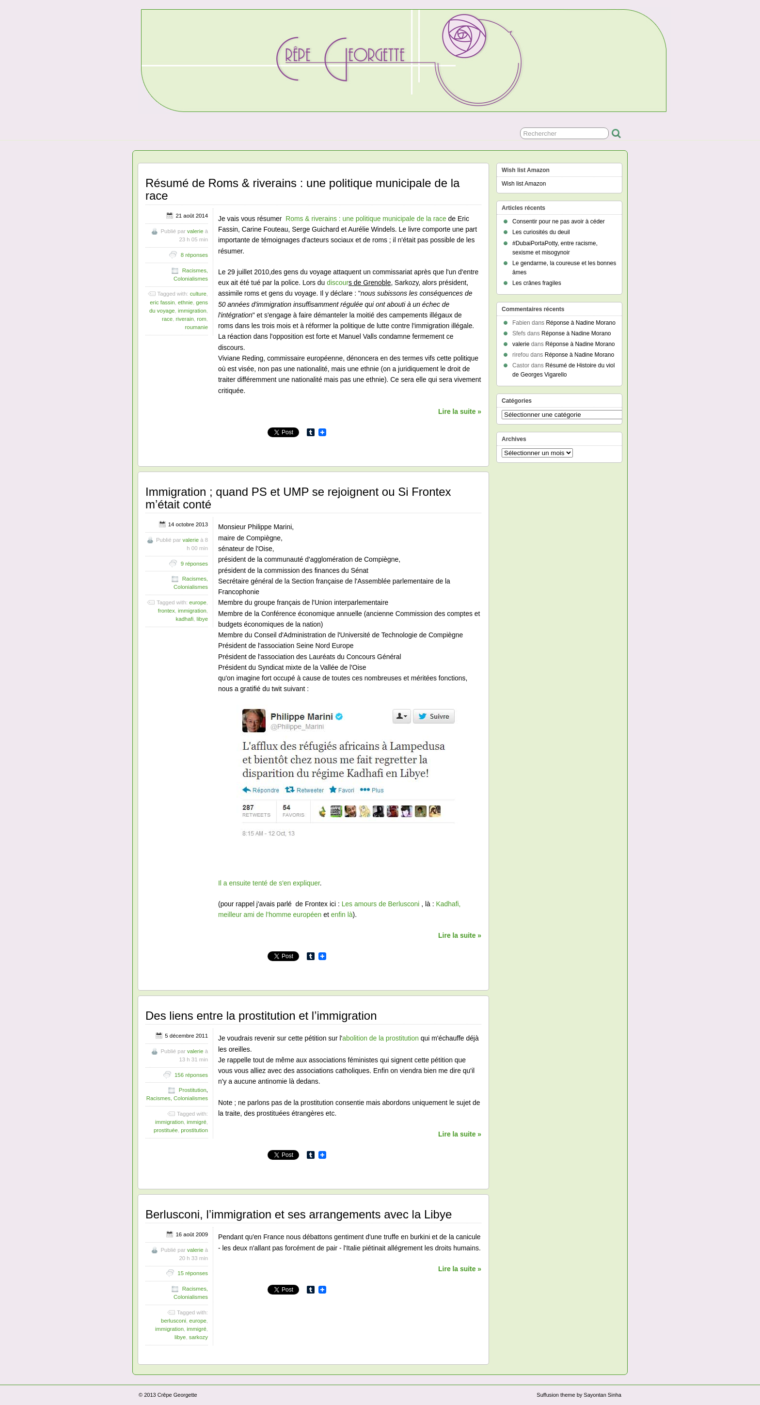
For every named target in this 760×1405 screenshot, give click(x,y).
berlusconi (173, 1321)
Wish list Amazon (524, 183)
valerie (195, 231)
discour (337, 282)
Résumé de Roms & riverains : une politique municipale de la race (302, 189)
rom (201, 319)
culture (198, 294)
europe (197, 602)
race (167, 319)
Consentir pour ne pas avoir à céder (558, 221)
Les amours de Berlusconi (382, 904)
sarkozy (198, 1337)
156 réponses (191, 1075)
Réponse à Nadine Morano (580, 322)
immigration (192, 311)
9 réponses (194, 564)
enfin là (342, 914)
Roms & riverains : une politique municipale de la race (365, 218)
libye (202, 619)
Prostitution (192, 1090)
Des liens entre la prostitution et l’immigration (261, 1015)
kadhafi (184, 619)
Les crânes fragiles (536, 283)
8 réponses (194, 255)
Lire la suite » (459, 411)
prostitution (194, 1130)
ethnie (185, 302)
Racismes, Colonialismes (177, 1098)
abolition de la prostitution (380, 1038)
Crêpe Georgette (177, 1395)
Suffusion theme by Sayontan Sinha (579, 1395)
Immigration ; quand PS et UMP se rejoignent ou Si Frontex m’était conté (298, 498)
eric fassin (162, 302)
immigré (196, 1122)
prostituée (166, 1130)
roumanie (196, 327)
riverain (185, 319)
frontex (166, 611)
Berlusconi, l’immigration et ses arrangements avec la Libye (298, 1214)
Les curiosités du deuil (541, 232)
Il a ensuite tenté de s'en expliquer (269, 883)
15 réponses (192, 1273)
